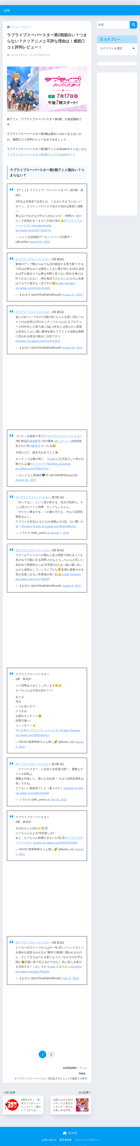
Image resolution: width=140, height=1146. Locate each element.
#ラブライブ (41, 462)
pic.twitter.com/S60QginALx (33, 732)
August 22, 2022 (40, 241)
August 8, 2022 (71, 583)
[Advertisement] (47, 391)
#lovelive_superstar (61, 462)
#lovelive (37, 225)
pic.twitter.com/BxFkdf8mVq (59, 524)
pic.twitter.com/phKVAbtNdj (32, 790)
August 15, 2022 (26, 478)
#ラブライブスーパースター (33, 258)
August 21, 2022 (72, 294)
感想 (74, 1074)
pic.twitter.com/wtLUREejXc (33, 968)
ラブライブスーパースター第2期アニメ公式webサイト (41, 154)
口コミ (63, 1074)
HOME (70, 1129)
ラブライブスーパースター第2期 (35, 1074)
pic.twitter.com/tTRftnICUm (32, 467)
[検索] (133, 25)
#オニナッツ (62, 439)
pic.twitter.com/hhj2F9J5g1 (44, 340)
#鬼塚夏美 (34, 439)
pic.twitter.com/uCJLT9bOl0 (33, 577)
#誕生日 (35, 444)
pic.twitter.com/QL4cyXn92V (33, 287)
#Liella (47, 225)
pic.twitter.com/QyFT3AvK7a (33, 230)
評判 (84, 1074)
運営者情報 (65, 1136)
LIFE (8, 10)
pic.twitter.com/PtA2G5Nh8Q (60, 839)
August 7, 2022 (59, 530)
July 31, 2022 (58, 796)
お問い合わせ (49, 1136)
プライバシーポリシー (87, 1136)
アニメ (83, 1064)
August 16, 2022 (72, 346)
